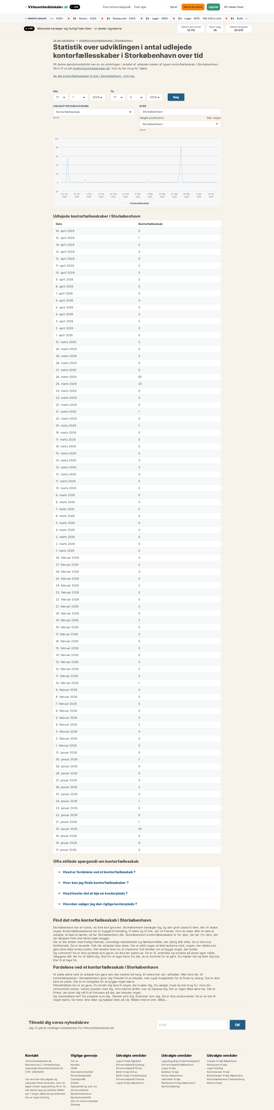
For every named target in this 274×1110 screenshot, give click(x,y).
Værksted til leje (170, 1079)
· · (57, 18)
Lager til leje (168, 1068)
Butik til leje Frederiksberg (131, 1075)
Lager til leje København (130, 1082)
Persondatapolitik (81, 1075)
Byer (143, 106)
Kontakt (75, 1064)
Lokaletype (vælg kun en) (71, 106)
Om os (74, 1060)
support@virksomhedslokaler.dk (44, 1068)
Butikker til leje (170, 1071)
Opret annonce (193, 7)
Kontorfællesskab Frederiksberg (225, 1079)
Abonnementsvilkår (82, 1071)
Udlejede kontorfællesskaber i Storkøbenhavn (106, 40)
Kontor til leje (214, 1082)
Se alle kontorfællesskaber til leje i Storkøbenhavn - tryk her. (94, 76)
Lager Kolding (215, 1068)
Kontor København (172, 1075)
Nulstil (56, 117)
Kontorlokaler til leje (218, 1071)
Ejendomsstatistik (81, 1097)
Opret (173, 7)
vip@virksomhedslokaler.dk (91, 68)
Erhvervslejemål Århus (129, 1068)
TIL (112, 91)
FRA (55, 91)
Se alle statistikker (64, 40)
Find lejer (140, 7)
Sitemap (75, 1104)
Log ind (213, 7)
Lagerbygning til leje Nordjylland (180, 1060)
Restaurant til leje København (178, 1082)
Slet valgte (214, 118)
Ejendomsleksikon (81, 1093)
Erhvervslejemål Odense (130, 1079)
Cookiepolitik (78, 1079)
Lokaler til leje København (222, 1060)
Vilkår (74, 1068)
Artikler (75, 1082)
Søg (176, 97)
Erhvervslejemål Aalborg (130, 1064)
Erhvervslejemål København (177, 1064)
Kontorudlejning (170, 1086)
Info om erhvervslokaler (84, 1101)
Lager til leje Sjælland (128, 1060)
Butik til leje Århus (126, 1071)
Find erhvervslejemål (117, 7)
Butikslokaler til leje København (225, 1075)
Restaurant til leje (217, 1064)
